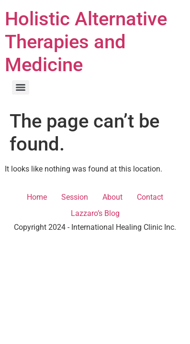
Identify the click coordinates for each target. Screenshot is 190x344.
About (112, 197)
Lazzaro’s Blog (95, 213)
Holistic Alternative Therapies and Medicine (86, 42)
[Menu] (20, 87)
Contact (150, 197)
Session (74, 197)
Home (37, 197)
